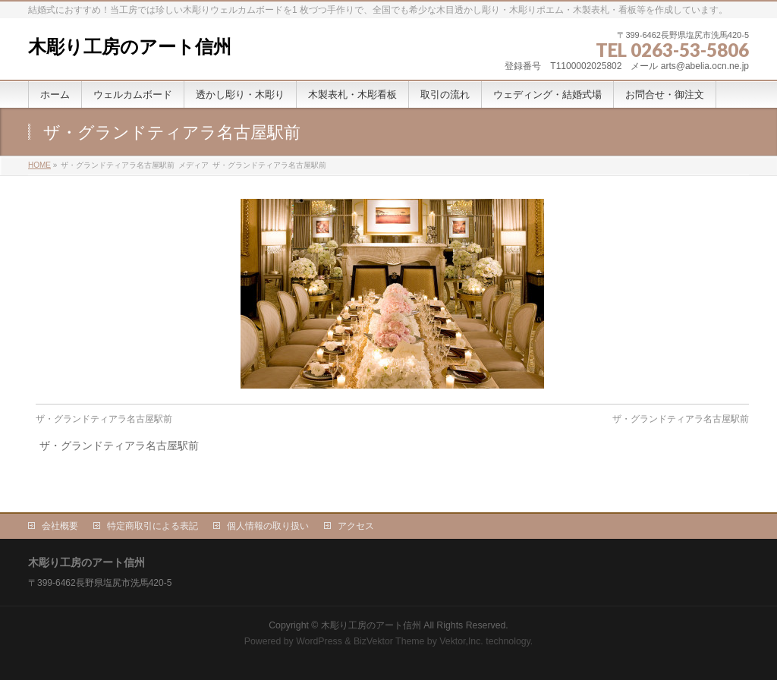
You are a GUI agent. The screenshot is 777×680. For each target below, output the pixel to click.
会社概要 (60, 526)
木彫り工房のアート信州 (129, 46)
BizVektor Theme (389, 641)
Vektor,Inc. (461, 641)
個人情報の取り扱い (268, 526)
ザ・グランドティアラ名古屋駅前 (104, 419)
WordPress (319, 641)
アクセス (356, 526)
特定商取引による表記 (152, 526)
